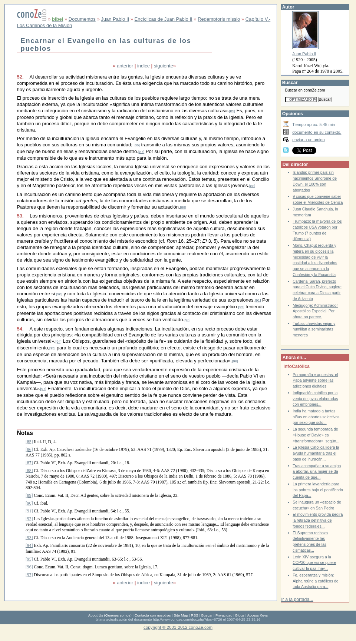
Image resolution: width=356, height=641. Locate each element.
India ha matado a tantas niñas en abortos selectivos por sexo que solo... (316, 417)
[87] (141, 152)
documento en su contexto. (316, 132)
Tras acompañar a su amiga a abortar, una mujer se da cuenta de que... (317, 471)
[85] (232, 111)
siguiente (163, 66)
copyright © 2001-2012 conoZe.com (178, 627)
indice (143, 66)
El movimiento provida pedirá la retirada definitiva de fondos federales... (318, 520)
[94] (59, 341)
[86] (137, 145)
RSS (194, 615)
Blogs (239, 615)
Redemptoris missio (219, 19)
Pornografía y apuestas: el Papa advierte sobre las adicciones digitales (315, 380)
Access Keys (257, 615)
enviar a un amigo (308, 139)
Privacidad (224, 615)
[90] (59, 294)
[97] (43, 389)
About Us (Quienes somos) (110, 615)
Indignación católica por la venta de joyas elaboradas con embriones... (315, 398)
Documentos (82, 19)
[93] (187, 320)
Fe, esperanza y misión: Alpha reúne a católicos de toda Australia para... (316, 581)
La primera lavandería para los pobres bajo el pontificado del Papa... (318, 490)
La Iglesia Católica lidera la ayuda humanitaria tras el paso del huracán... (316, 453)
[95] (52, 348)
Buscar (206, 615)
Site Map (181, 615)
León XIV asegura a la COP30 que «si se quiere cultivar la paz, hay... (314, 563)
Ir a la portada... (297, 599)
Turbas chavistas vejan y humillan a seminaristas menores (314, 329)
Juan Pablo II (115, 19)
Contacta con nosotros (153, 615)
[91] (258, 300)
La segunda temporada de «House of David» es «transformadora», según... (316, 435)
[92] (241, 307)
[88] (252, 186)
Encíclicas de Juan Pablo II (163, 19)
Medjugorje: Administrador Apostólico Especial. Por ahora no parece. (315, 311)
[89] (183, 207)
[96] (235, 361)
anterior (125, 66)
